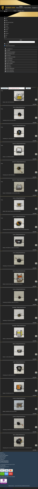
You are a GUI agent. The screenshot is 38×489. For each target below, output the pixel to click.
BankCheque (10, 474)
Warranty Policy (3, 456)
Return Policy (2, 458)
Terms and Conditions (4, 455)
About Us (1, 452)
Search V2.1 (21, 10)
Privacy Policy (2, 454)
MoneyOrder (6, 474)
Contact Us (2, 459)
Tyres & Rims (27, 7)
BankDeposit (2, 474)
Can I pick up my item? (4, 462)
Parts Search (19, 7)
